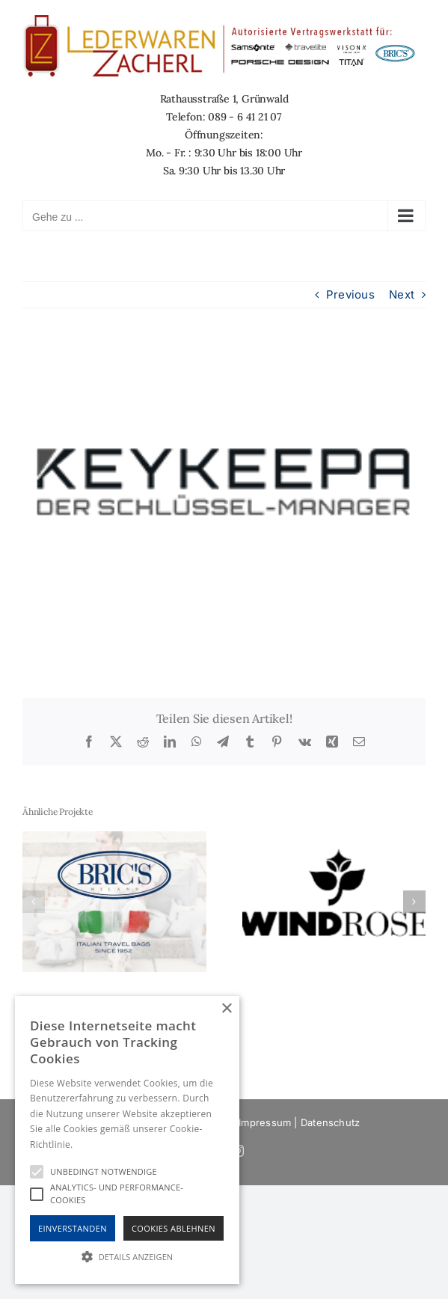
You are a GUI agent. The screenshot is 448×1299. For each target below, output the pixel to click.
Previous (350, 294)
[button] (33, 901)
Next (401, 294)
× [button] (226, 1009)
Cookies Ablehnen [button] (173, 1228)
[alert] (127, 1140)
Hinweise (94, 1144)
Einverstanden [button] (72, 1228)
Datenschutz (330, 1122)
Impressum (265, 1122)
